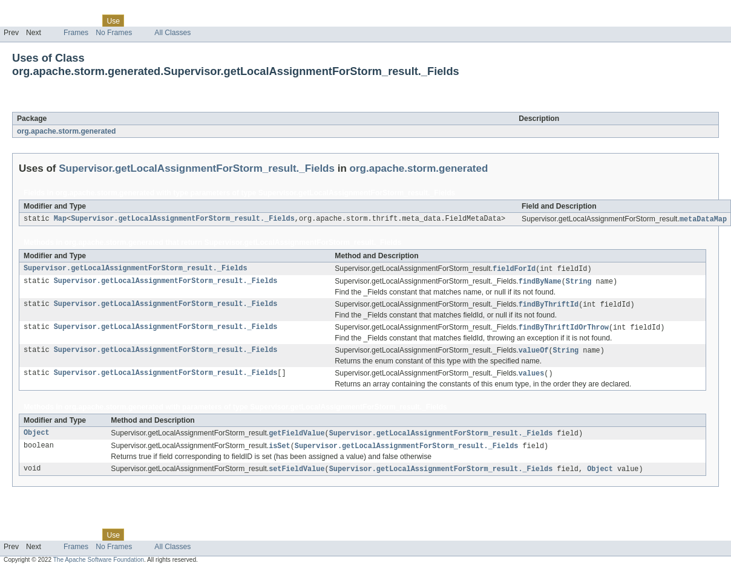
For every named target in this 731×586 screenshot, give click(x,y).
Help (230, 20)
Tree (138, 20)
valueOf (534, 354)
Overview (19, 20)
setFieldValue (296, 475)
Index (207, 20)
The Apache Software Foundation (98, 565)
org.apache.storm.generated (66, 131)
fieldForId (514, 270)
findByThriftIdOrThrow (564, 330)
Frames (76, 32)
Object (37, 438)
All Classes (172, 32)
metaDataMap (703, 219)
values (532, 377)
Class (86, 20)
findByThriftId (549, 306)
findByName (540, 283)
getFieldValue (296, 438)
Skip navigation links (33, 10)
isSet (279, 451)
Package (56, 20)
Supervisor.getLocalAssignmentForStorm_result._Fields (181, 105)
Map (60, 219)
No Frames (114, 32)
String (579, 283)
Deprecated (172, 20)
